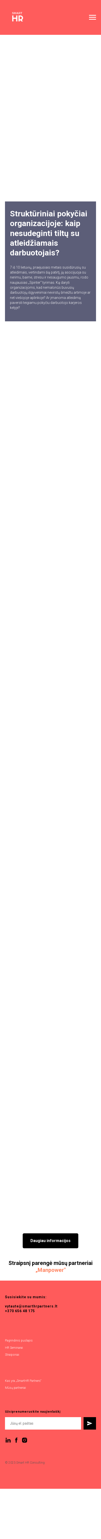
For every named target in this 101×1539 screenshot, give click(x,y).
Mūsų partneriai (15, 1388)
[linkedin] (8, 1440)
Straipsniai (12, 1354)
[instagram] (24, 1440)
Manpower (51, 1270)
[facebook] (16, 1440)
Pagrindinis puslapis (19, 1340)
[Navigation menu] (92, 17)
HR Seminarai (14, 1347)
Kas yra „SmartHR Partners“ (23, 1381)
